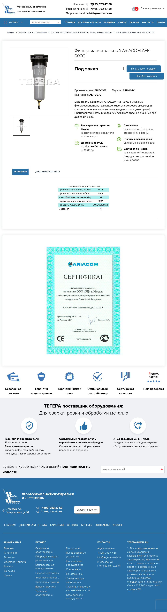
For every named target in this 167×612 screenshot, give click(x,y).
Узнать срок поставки (143, 68)
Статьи (8, 575)
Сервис (122, 22)
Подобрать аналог (146, 76)
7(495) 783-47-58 (101, 4)
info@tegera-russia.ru (99, 13)
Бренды (134, 22)
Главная (70, 22)
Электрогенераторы (47, 577)
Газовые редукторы (47, 573)
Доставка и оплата (89, 22)
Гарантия (109, 22)
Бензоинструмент (45, 586)
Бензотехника (74, 574)
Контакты (147, 22)
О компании (11, 552)
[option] (39, 82)
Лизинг (161, 22)
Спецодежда (73, 569)
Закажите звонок (87, 509)
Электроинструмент (47, 582)
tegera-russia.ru (106, 548)
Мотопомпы (73, 548)
